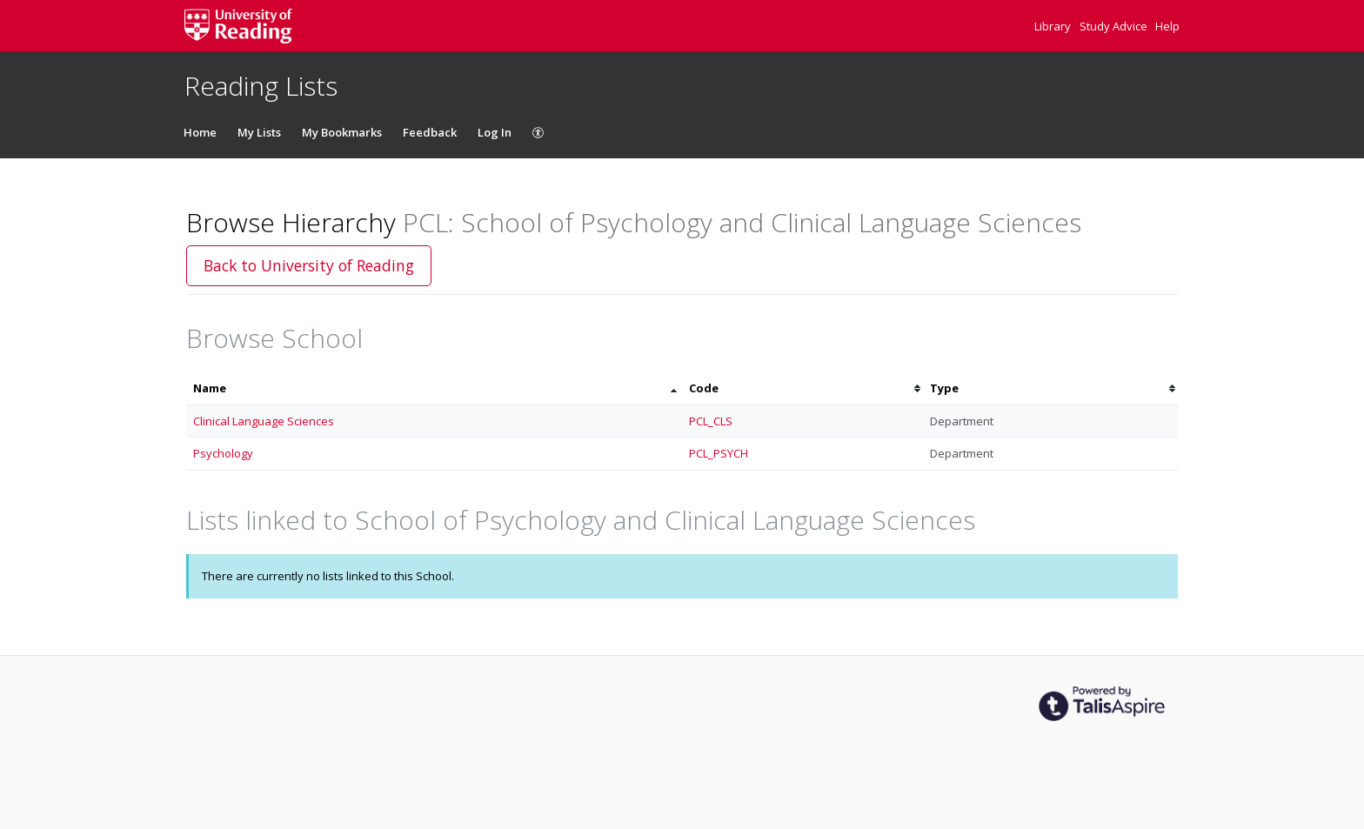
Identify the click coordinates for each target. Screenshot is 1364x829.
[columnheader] (434, 388)
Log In (495, 132)
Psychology (223, 453)
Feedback (430, 132)
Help (1167, 26)
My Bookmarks (342, 132)
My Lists (259, 132)
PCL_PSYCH (718, 453)
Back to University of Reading (309, 265)
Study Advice (1115, 26)
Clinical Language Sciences (263, 421)
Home (200, 132)
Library (1053, 26)
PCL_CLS (710, 421)
